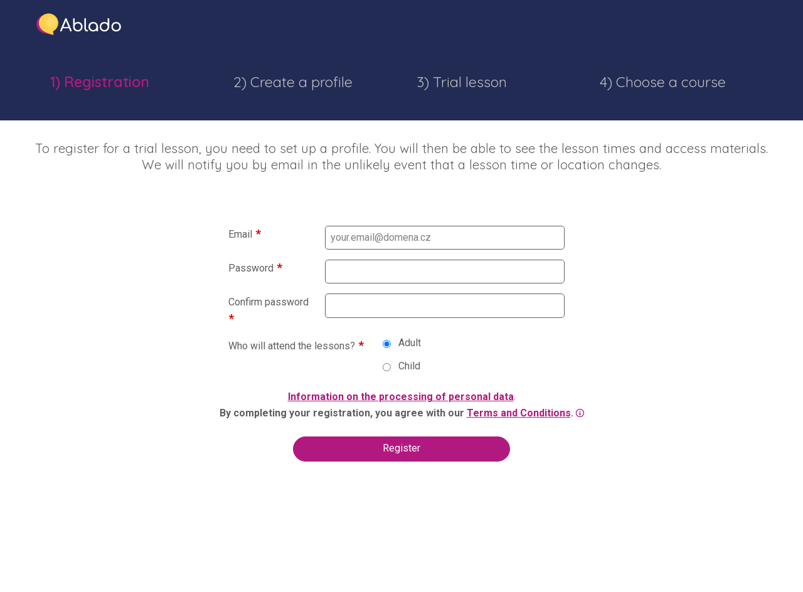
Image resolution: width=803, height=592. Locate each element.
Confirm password (268, 302)
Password (251, 268)
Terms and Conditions (519, 413)
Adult (402, 343)
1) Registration (99, 82)
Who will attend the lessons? (291, 346)
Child (401, 366)
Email (240, 234)
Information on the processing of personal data (401, 397)
